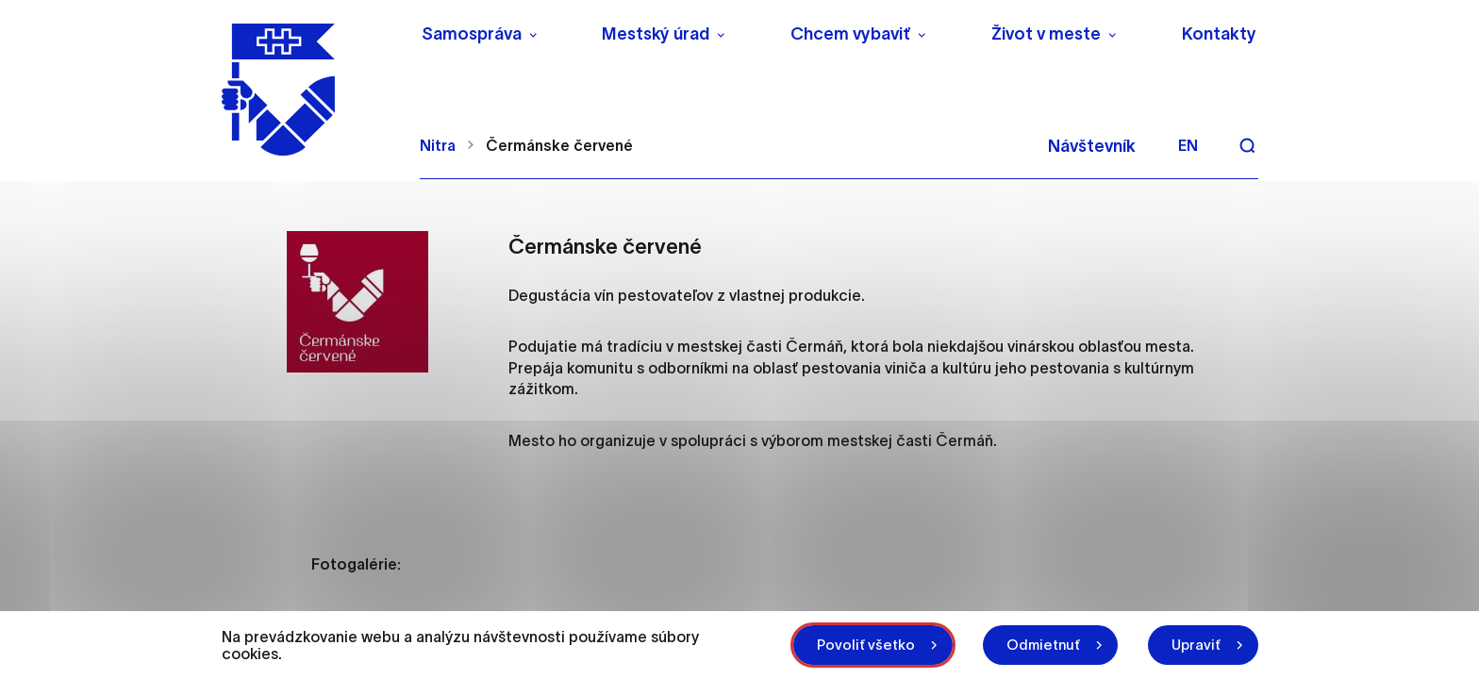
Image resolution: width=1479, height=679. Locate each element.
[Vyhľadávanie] (1247, 145)
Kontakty (1219, 34)
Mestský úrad (655, 34)
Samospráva (472, 34)
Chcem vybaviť (850, 34)
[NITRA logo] (309, 90)
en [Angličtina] (1188, 145)
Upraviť (1196, 645)
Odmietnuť (1043, 645)
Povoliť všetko (866, 645)
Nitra (438, 145)
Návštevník (1092, 146)
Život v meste (1046, 34)
